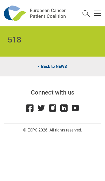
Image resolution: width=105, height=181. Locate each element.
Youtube (75, 108)
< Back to (52, 66)
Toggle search (86, 13)
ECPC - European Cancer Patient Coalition (35, 13)
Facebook (30, 108)
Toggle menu (97, 13)
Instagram (52, 108)
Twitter (41, 108)
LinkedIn (64, 108)
